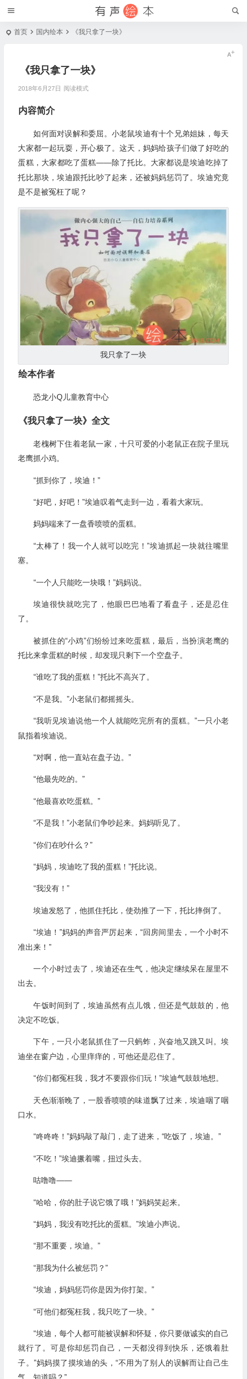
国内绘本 (49, 32)
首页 (20, 32)
